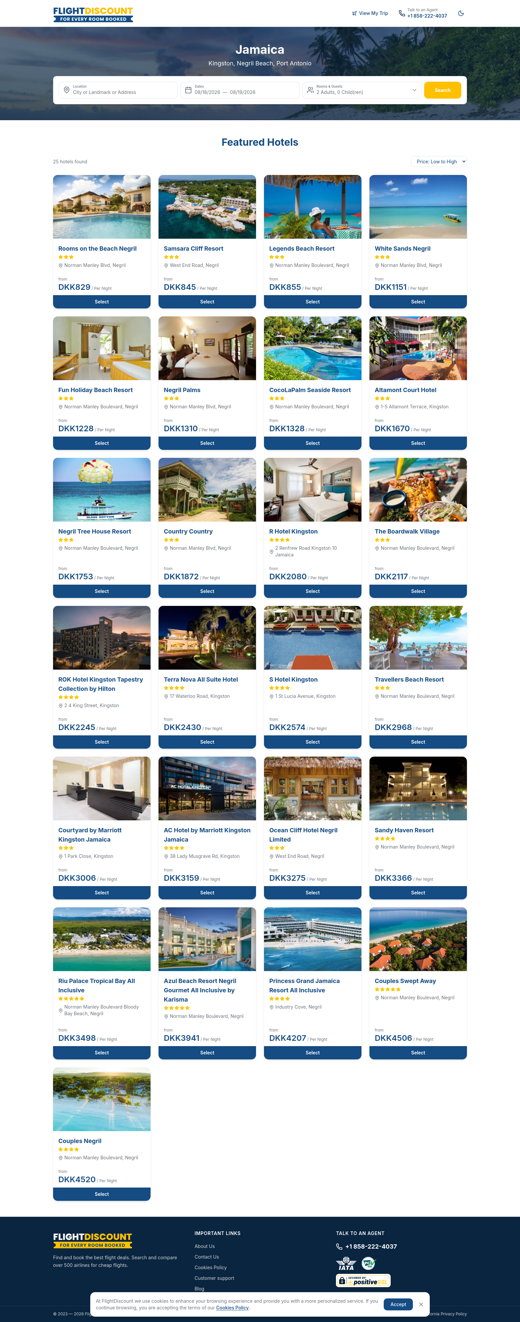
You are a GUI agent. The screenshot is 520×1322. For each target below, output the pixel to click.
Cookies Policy (211, 1267)
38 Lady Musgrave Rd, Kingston (202, 856)
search (443, 90)
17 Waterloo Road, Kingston (197, 696)
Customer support (214, 1278)
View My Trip (370, 13)
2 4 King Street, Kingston (88, 705)
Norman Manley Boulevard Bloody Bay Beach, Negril (98, 1010)
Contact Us (207, 1257)
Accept (398, 1304)
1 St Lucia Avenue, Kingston (302, 696)
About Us (205, 1246)
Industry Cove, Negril (295, 1007)
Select (102, 301)
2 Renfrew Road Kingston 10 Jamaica (303, 551)
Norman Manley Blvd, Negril (92, 265)
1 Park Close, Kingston (85, 856)
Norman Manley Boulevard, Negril (309, 265)
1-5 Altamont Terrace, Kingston (412, 406)
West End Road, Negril (191, 265)
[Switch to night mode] (461, 13)
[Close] (421, 1304)
